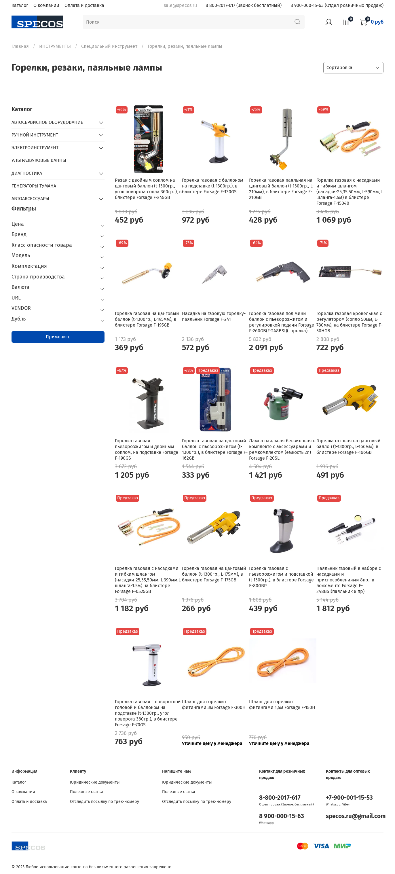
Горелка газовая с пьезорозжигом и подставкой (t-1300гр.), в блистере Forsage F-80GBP (281, 577)
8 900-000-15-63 (281, 816)
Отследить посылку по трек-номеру (104, 801)
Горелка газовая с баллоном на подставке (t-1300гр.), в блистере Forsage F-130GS (212, 185)
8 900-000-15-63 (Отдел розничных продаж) (336, 5)
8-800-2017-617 (280, 797)
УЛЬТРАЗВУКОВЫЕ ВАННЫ (39, 160)
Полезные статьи (86, 791)
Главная (20, 46)
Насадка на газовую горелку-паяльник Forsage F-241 (214, 316)
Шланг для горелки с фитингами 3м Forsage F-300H (214, 704)
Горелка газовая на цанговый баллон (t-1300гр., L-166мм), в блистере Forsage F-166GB (348, 446)
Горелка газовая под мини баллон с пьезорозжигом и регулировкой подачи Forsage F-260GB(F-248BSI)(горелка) (281, 322)
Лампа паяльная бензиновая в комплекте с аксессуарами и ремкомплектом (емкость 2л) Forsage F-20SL (282, 449)
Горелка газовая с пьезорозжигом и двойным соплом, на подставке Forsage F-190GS (146, 449)
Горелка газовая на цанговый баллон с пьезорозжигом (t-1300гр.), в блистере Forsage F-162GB (215, 449)
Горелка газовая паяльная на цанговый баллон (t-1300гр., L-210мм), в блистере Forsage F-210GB (281, 188)
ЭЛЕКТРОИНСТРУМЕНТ (35, 147)
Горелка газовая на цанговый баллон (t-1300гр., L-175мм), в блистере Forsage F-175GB (214, 574)
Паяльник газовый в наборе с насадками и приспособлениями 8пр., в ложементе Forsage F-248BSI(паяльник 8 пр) (348, 580)
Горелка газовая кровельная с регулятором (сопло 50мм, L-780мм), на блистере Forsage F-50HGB (349, 322)
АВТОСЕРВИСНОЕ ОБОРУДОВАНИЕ (47, 122)
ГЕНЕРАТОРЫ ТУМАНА (34, 186)
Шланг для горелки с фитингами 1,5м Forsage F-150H (282, 704)
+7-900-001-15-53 (349, 797)
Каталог (20, 5)
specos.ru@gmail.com (356, 816)
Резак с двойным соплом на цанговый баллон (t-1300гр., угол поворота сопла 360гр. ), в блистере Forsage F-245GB (148, 188)
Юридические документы (95, 782)
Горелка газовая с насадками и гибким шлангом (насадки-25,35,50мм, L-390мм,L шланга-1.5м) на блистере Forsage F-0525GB (148, 580)
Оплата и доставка (84, 5)
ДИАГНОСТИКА (27, 173)
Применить (58, 337)
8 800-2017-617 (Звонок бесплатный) (244, 5)
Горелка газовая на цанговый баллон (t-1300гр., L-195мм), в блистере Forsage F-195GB (147, 319)
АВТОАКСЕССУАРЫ (30, 198)
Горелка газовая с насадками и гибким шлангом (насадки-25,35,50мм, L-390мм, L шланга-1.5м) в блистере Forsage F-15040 (349, 191)
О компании (46, 5)
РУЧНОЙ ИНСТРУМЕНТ (35, 135)
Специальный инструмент (109, 46)
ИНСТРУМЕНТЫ (55, 46)
